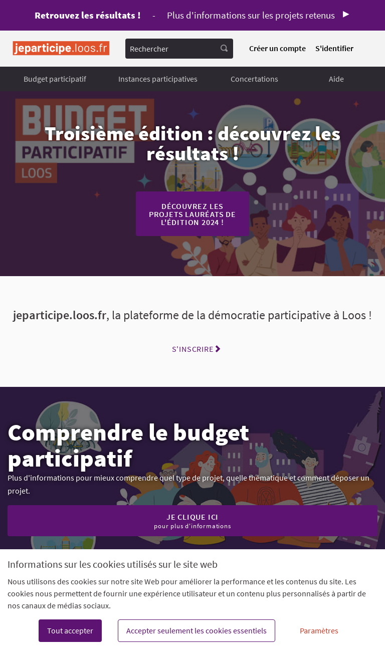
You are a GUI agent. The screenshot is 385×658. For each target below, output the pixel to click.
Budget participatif (55, 79)
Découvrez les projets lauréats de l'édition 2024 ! (192, 214)
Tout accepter (70, 630)
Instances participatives (158, 79)
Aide (336, 79)
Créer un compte (277, 48)
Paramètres (319, 630)
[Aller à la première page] (61, 48)
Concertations (254, 79)
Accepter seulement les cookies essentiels (196, 630)
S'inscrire (193, 349)
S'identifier (334, 48)
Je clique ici (192, 521)
